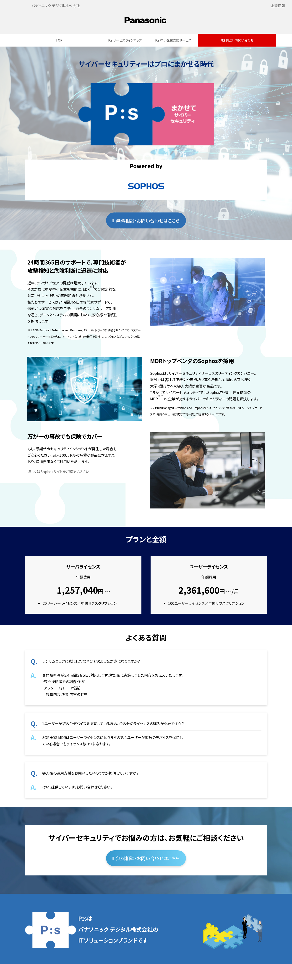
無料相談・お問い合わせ (237, 40)
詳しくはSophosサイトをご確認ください (58, 471)
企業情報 (278, 5)
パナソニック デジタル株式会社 (55, 5)
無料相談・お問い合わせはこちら (148, 220)
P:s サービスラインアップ (125, 40)
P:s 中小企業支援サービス (173, 40)
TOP (59, 40)
